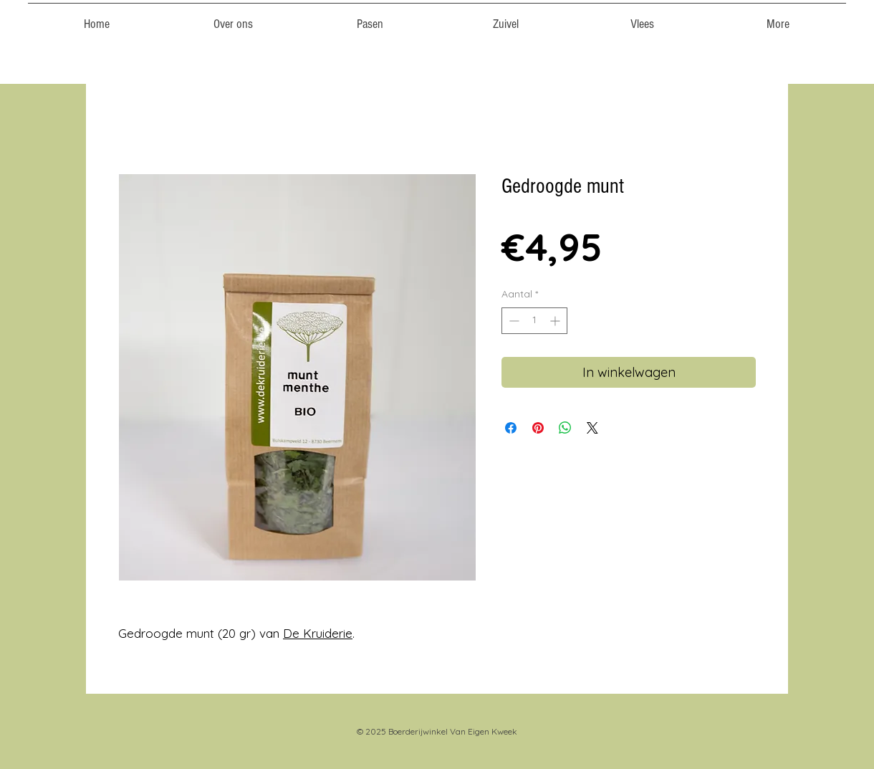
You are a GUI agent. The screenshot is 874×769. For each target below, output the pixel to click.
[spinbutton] (534, 320)
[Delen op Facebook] (510, 427)
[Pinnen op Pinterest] (538, 427)
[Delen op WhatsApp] (565, 427)
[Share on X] (592, 427)
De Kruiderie (317, 633)
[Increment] (556, 320)
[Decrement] (513, 320)
